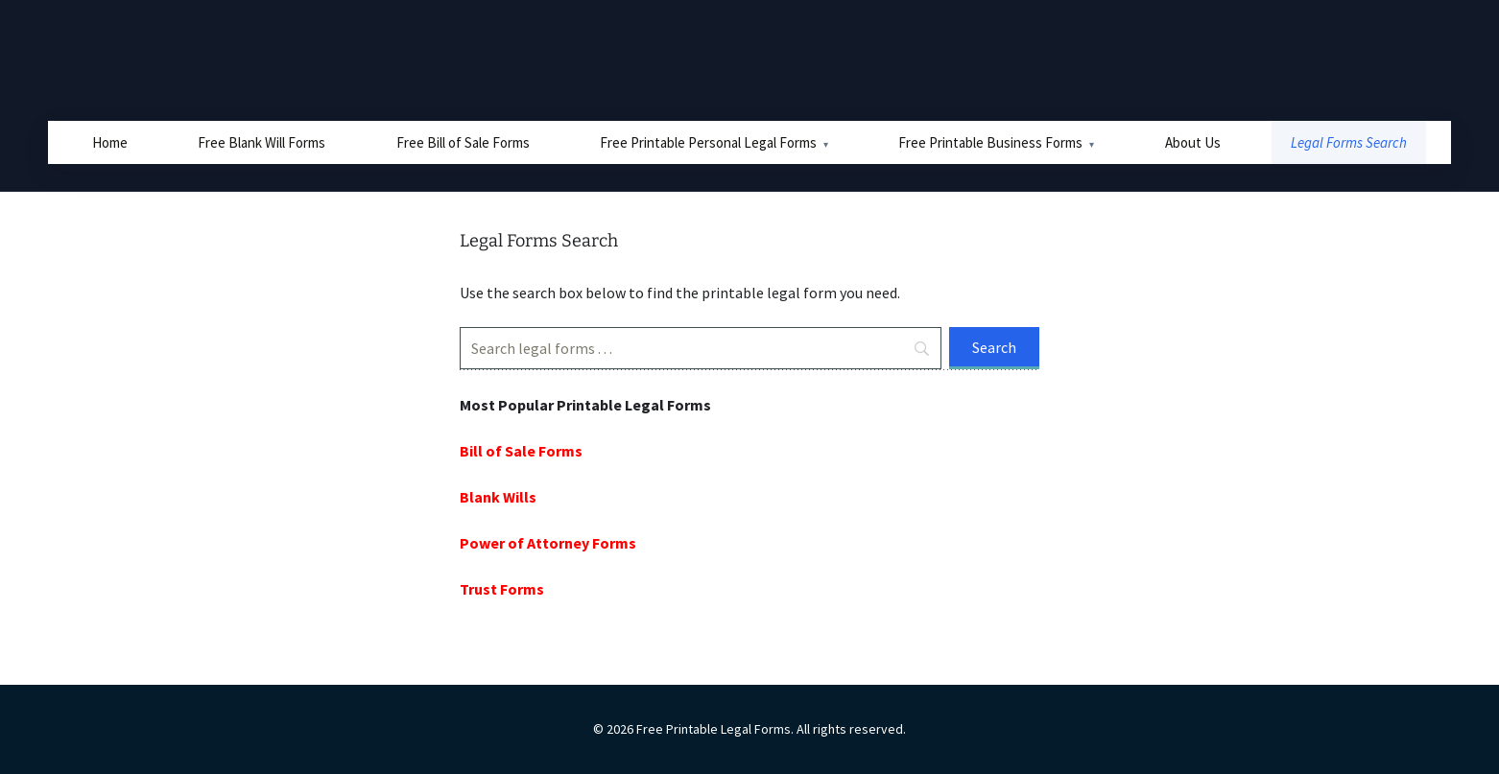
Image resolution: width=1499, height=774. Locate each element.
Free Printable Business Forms (990, 142)
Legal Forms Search (1349, 142)
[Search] (700, 348)
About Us (1193, 142)
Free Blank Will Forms (261, 142)
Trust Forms (502, 588)
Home (110, 142)
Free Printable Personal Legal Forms (708, 142)
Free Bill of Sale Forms (463, 142)
